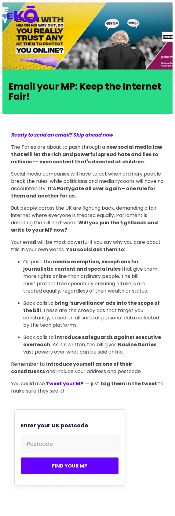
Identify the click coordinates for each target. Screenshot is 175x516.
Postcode (40, 444)
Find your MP (69, 465)
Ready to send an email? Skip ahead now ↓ (63, 134)
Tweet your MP (64, 383)
